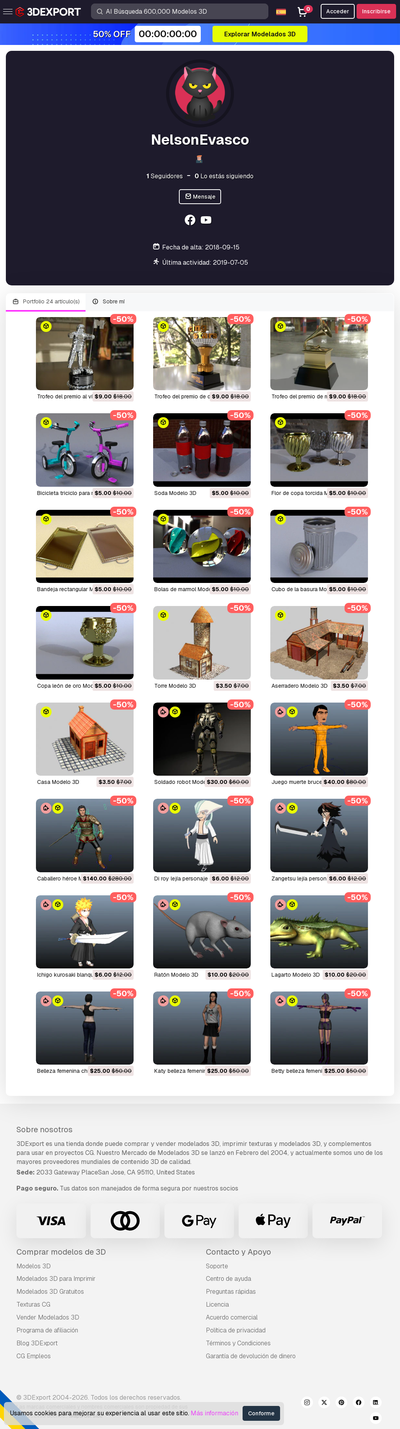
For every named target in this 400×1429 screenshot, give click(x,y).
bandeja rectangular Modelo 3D (77, 589)
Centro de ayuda (228, 1279)
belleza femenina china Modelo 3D (80, 1070)
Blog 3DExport (37, 1343)
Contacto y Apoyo (238, 1252)
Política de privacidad (236, 1330)
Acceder (337, 11)
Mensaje (200, 197)
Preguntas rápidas (231, 1291)
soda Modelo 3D (175, 493)
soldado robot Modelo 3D (187, 781)
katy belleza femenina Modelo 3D (196, 1070)
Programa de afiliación (47, 1330)
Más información (214, 1413)
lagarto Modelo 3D (295, 974)
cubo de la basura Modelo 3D (308, 589)
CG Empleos (33, 1356)
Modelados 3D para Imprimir (56, 1279)
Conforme (261, 1413)
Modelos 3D (33, 1266)
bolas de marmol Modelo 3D (189, 589)
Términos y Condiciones (238, 1343)
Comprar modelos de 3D (61, 1252)
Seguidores (164, 176)
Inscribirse (376, 11)
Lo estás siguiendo (224, 176)
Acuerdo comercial (232, 1317)
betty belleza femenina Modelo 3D (314, 1070)
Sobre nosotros (44, 1129)
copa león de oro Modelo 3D (73, 685)
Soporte (217, 1266)
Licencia (217, 1304)
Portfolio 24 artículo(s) (46, 301)
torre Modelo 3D (175, 685)
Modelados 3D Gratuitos (50, 1291)
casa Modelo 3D (58, 781)
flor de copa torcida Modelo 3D (311, 493)
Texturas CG (33, 1304)
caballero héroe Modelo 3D (71, 878)
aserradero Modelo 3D (299, 685)
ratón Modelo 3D (176, 974)
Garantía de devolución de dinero (251, 1356)
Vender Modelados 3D (47, 1317)
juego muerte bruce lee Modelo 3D (315, 781)
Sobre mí (108, 301)
